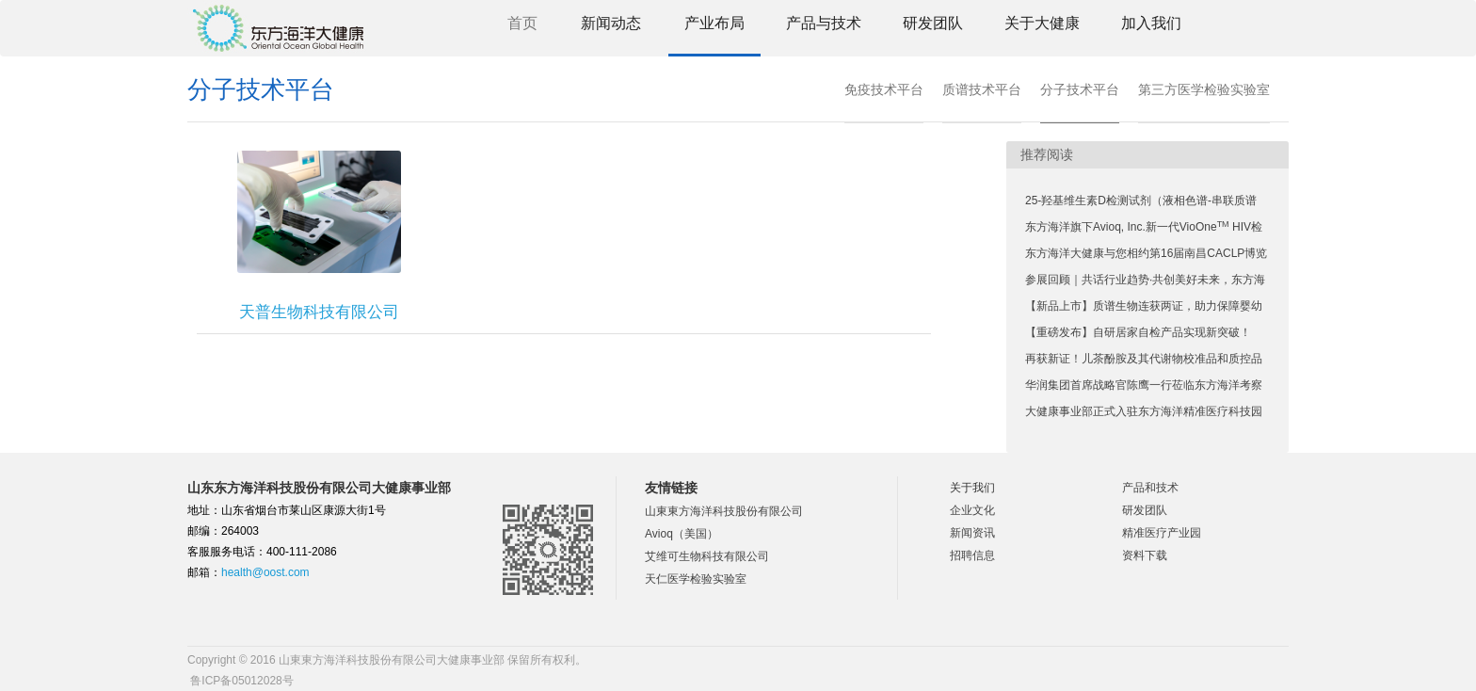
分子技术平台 (1079, 89)
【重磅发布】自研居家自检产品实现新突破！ (1138, 332)
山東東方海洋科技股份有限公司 (724, 511)
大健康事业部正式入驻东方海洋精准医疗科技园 (1143, 411)
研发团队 (933, 23)
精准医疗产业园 (1161, 532)
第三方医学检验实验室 (1204, 89)
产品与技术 (823, 23)
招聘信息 (972, 555)
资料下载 (1144, 555)
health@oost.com (265, 572)
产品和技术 (1150, 487)
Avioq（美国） (681, 533)
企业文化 (972, 510)
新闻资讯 (972, 532)
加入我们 (1151, 23)
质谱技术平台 (981, 89)
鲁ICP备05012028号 (240, 680)
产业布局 (714, 23)
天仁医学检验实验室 (695, 579)
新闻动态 (611, 23)
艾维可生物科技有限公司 (707, 556)
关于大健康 (1042, 23)
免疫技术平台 (883, 89)
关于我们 (972, 487)
